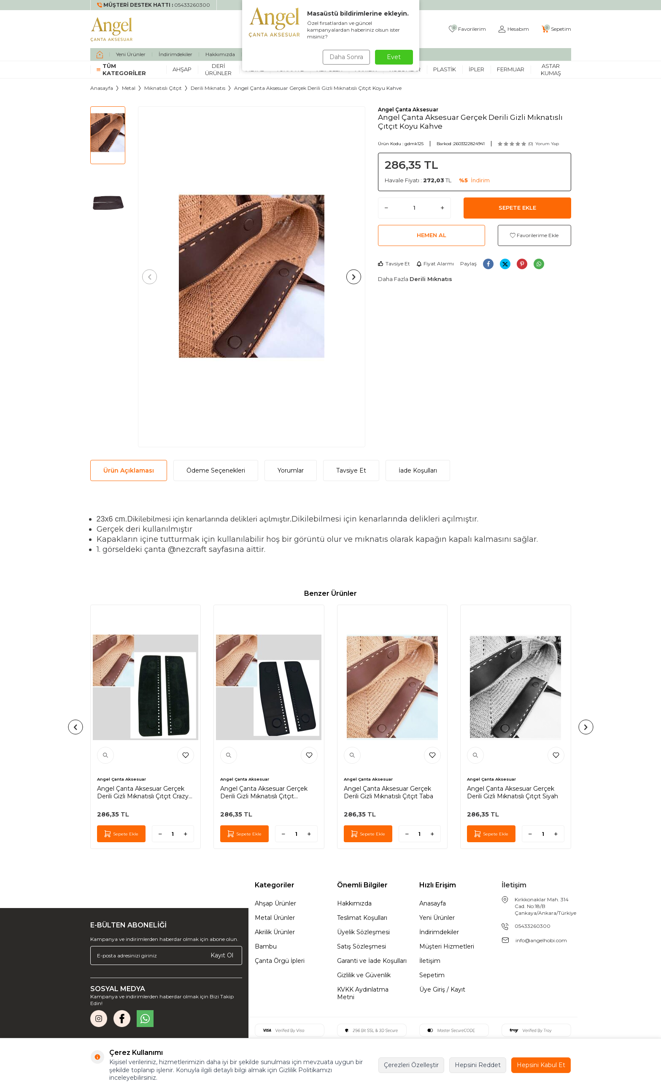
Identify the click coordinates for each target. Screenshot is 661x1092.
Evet (394, 57)
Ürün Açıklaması (128, 470)
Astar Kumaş (551, 69)
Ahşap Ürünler (275, 903)
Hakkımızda (220, 54)
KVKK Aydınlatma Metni (363, 993)
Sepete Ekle (517, 207)
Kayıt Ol (221, 955)
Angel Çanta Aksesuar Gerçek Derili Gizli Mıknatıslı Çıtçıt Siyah (512, 792)
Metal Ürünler (275, 918)
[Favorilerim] (467, 29)
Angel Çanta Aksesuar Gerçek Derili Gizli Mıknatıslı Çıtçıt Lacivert (264, 792)
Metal (128, 88)
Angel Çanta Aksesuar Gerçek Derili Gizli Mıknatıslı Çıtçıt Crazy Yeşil (143, 792)
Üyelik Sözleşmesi (363, 932)
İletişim (429, 961)
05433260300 (532, 926)
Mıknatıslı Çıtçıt (163, 88)
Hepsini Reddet (478, 1065)
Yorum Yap (547, 143)
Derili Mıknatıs (208, 88)
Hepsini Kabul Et (541, 1065)
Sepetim (432, 975)
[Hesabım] (514, 29)
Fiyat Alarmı (435, 263)
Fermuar (510, 69)
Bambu (266, 946)
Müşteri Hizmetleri (446, 946)
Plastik (444, 69)
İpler (476, 69)
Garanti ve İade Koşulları (372, 961)
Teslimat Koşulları (362, 918)
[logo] (111, 29)
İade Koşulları (418, 470)
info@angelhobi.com (541, 940)
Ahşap (182, 69)
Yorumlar (291, 470)
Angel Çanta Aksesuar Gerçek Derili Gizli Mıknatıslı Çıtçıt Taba (388, 792)
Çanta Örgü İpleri (280, 961)
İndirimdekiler (175, 54)
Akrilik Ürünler (275, 932)
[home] (99, 54)
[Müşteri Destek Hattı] (154, 5)
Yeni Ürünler (131, 54)
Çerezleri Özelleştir (411, 1065)
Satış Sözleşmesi (361, 946)
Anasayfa (101, 88)
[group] (251, 277)
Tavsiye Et (394, 263)
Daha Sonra (345, 57)
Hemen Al (431, 235)
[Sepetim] (556, 29)
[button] (152, 276)
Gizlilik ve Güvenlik (364, 975)
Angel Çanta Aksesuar (408, 109)
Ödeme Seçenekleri (215, 470)
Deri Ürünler (218, 69)
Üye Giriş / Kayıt (442, 989)
